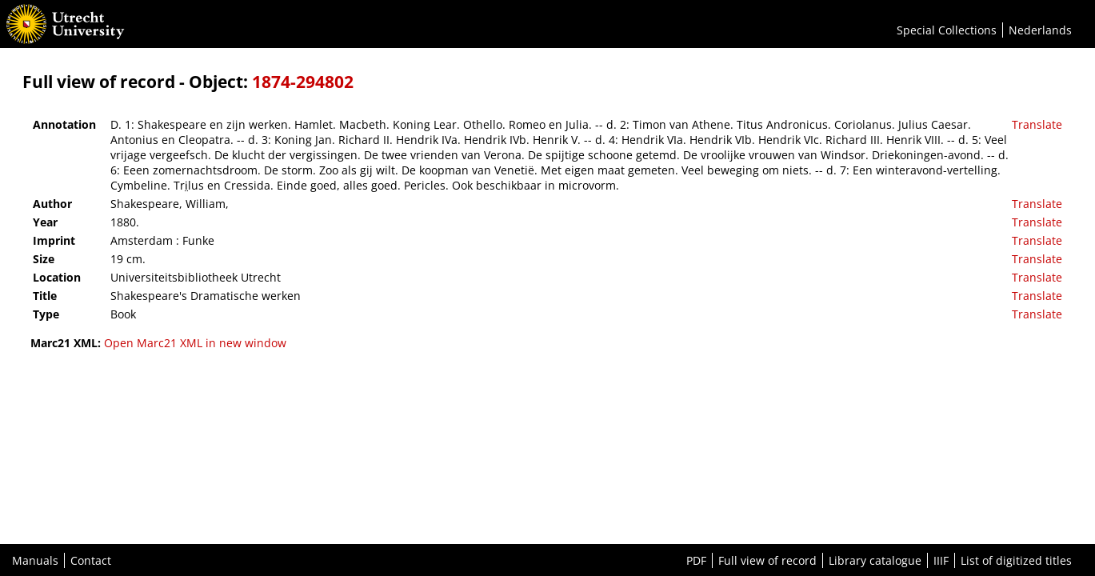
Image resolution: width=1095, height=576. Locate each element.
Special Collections (947, 30)
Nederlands (1040, 30)
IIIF (941, 560)
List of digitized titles (1016, 560)
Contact (90, 560)
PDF (696, 560)
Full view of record (767, 560)
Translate (1037, 124)
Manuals (35, 560)
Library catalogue (875, 560)
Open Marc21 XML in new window (195, 342)
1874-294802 (303, 81)
